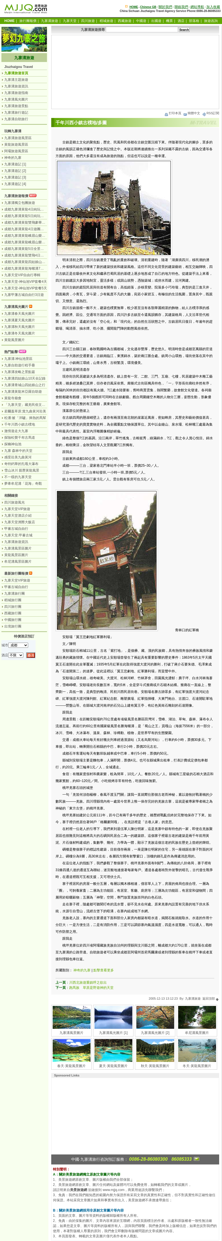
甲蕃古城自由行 (16, 529)
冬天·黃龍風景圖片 (197, 1066)
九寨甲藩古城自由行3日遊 (24, 295)
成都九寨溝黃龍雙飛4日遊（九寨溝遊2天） (36, 255)
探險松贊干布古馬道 (19, 438)
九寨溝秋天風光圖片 (19, 327)
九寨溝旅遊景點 (16, 106)
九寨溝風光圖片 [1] (113, 1033)
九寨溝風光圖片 (16, 99)
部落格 (194, 21)
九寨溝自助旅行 (16, 119)
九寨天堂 (70, 21)
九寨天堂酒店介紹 (18, 516)
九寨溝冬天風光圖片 (19, 333)
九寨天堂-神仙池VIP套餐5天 (25, 288)
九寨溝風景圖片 (71, 1033)
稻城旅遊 (106, 21)
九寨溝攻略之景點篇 (19, 372)
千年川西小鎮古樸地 (19, 424)
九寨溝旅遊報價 (16, 196)
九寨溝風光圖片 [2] (155, 1033)
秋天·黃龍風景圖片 (155, 1066)
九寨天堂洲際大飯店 (19, 522)
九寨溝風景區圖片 (18, 548)
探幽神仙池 (12, 444)
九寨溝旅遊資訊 (16, 86)
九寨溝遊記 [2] (15, 171)
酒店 (181, 21)
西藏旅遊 (124, 21)
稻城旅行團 (12, 600)
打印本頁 (172, 113)
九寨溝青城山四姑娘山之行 (24, 385)
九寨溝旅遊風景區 (18, 138)
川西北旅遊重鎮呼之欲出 (88, 983)
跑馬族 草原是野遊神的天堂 (91, 988)
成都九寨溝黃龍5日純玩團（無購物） (32, 216)
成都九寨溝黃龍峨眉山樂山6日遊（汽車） (36, 236)
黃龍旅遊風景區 (16, 145)
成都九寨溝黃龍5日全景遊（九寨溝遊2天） (36, 249)
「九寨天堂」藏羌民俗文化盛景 (28, 405)
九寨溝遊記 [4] (15, 184)
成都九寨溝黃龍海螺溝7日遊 (25, 268)
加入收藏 (213, 7)
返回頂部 (210, 998)
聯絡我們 (181, 7)
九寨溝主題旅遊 (16, 80)
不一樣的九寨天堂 (18, 477)
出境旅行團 (12, 626)
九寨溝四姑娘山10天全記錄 (25, 378)
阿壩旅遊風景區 (16, 151)
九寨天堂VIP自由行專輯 (22, 275)
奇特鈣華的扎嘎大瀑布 (21, 464)
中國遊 (141, 21)
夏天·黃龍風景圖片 (113, 1066)
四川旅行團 (12, 607)
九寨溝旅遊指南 (16, 93)
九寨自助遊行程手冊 (19, 365)
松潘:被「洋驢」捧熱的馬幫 (25, 418)
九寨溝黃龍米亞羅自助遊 (23, 392)
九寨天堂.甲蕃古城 (18, 535)
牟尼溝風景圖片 (197, 1033)
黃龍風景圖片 (14, 340)
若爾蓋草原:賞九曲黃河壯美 (25, 411)
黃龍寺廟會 (12, 398)
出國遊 (156, 21)
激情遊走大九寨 (16, 431)
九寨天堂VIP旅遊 (17, 509)
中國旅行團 (12, 620)
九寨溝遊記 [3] (15, 177)
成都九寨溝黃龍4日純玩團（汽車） (30, 209)
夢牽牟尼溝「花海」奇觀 (23, 484)
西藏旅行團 (12, 613)
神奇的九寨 (82, 970)
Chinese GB (148, 7)
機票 (169, 21)
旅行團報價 (27, 21)
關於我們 (165, 7)
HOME (134, 7)
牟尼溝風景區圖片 (18, 562)
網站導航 (197, 7)
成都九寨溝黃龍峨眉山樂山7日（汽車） (34, 242)
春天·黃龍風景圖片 (71, 1066)
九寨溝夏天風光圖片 (19, 320)
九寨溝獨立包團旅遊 (19, 203)
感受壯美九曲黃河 (18, 457)
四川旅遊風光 (14, 502)
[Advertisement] (135, 72)
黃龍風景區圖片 (16, 555)
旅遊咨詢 (211, 21)
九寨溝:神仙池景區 (18, 359)
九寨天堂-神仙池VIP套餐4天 (25, 282)
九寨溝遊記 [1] (15, 164)
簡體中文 (191, 113)
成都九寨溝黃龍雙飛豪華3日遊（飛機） (34, 222)
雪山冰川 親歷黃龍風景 (21, 470)
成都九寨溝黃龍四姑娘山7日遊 (27, 262)
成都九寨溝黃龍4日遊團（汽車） (29, 229)
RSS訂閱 (210, 113)
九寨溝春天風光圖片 (19, 314)
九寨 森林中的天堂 (18, 451)
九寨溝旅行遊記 (16, 113)
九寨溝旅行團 (14, 594)
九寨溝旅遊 (49, 21)
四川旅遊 (88, 21)
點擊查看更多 (103, 970)
